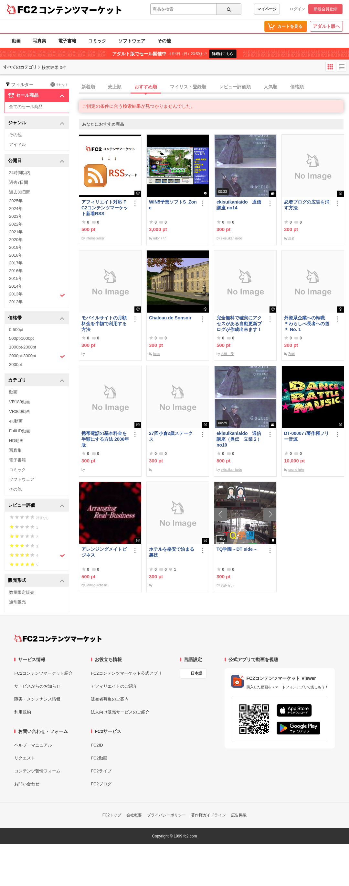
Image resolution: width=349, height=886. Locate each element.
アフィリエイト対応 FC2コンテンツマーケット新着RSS (104, 207)
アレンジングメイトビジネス (104, 552)
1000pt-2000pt (22, 347)
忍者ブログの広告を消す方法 (306, 204)
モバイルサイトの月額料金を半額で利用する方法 (104, 323)
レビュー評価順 (235, 86)
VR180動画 (19, 401)
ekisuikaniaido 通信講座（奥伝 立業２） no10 (239, 439)
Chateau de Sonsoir (170, 317)
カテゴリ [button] (36, 380)
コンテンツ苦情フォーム (37, 771)
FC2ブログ (101, 783)
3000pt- (16, 364)
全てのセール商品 (26, 106)
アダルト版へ (326, 26)
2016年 (16, 270)
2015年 (16, 278)
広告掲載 (239, 815)
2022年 (16, 224)
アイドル (17, 144)
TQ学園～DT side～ (237, 549)
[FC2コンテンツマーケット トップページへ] (58, 638)
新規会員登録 (325, 9)
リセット (59, 84)
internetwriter (95, 238)
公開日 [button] (36, 161)
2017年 (16, 262)
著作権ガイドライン (208, 815)
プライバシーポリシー (166, 815)
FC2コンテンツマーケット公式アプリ (126, 673)
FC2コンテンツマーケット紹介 (43, 673)
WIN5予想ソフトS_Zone (173, 204)
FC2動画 (99, 758)
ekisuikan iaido (231, 238)
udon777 (159, 238)
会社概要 (134, 815)
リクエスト (24, 758)
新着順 (88, 86)
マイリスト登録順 (188, 86)
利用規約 (22, 712)
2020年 (16, 239)
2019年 (16, 247)
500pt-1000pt (21, 338)
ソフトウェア (131, 40)
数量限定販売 (21, 592)
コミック (97, 40)
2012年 (16, 301)
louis (156, 354)
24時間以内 (19, 172)
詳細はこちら (222, 54)
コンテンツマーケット (80, 10)
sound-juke (296, 469)
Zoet (291, 354)
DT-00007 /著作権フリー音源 (306, 436)
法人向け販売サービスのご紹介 (120, 712)
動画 (16, 40)
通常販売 (17, 602)
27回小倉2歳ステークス (171, 436)
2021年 (16, 231)
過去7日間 (18, 182)
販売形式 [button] (36, 581)
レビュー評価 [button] (36, 506)
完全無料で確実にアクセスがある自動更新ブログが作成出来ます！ (239, 323)
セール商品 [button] (36, 95)
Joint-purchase (96, 585)
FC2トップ (112, 815)
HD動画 (16, 440)
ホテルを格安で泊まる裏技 (171, 552)
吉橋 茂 (227, 354)
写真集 (39, 40)
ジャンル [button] (36, 123)
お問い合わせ (26, 783)
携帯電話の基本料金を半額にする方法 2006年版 (105, 439)
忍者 (291, 238)
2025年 (16, 200)
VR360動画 (19, 411)
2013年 (37, 295)
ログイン (297, 9)
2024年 (16, 208)
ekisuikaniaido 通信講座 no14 (239, 204)
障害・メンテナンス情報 (37, 699)
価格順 (297, 86)
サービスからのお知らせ (37, 686)
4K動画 (16, 421)
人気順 (270, 86)
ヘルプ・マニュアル (33, 745)
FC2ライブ (101, 771)
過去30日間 (19, 192)
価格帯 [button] (36, 318)
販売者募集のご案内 (110, 699)
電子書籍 (67, 40)
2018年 (16, 255)
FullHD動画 (19, 430)
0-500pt (16, 329)
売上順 (115, 86)
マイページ (267, 9)
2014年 (16, 286)
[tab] (214, 87)
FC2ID (97, 745)
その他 (164, 40)
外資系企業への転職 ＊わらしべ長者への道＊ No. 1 (306, 323)
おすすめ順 (145, 86)
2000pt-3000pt (37, 356)
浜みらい (227, 585)
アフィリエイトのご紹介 (114, 686)
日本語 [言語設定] (196, 673)
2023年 (16, 216)
